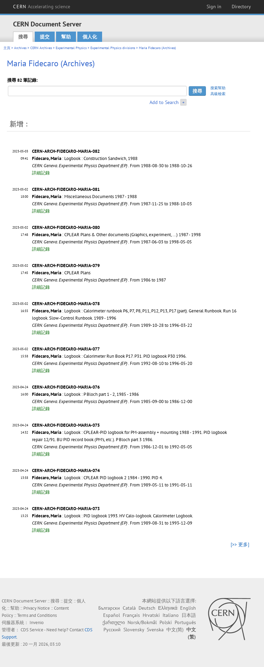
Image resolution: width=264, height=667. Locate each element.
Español (111, 615)
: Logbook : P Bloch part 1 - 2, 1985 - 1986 (85, 394)
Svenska (155, 629)
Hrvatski (151, 615)
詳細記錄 (41, 173)
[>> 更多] (240, 544)
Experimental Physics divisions (112, 48)
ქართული (113, 622)
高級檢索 (218, 93)
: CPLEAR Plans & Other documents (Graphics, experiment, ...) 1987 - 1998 (116, 235)
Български (109, 608)
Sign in (214, 6)
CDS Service (32, 630)
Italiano (171, 615)
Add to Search (164, 102)
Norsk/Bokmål (142, 622)
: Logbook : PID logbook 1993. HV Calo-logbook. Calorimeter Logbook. (112, 516)
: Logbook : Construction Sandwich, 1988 (85, 158)
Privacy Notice (36, 608)
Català (129, 608)
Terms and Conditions (37, 615)
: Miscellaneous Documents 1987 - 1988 (84, 196)
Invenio (37, 622)
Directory (241, 6)
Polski (166, 622)
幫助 (66, 37)
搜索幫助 (218, 87)
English (188, 608)
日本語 (189, 615)
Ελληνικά (167, 608)
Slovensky (133, 629)
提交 (45, 37)
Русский (112, 629)
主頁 (6, 48)
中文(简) (175, 629)
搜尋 (23, 37)
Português (185, 622)
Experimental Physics (71, 48)
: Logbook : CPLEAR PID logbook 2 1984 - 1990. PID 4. (97, 478)
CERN (41, 6)
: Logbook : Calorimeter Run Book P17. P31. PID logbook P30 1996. (109, 356)
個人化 (89, 37)
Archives (20, 48)
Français (131, 615)
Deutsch (147, 608)
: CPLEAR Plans (61, 273)
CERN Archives (41, 48)
